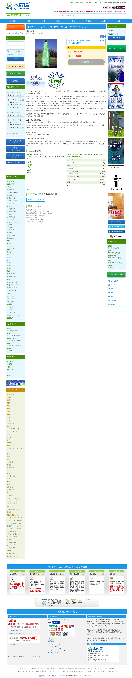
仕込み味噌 (10, 553)
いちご (9, 437)
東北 (8, 400)
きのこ (9, 479)
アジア (9, 372)
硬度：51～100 (11, 276)
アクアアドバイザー (116, 222)
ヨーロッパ (38, 210)
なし (8, 451)
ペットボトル (11, 307)
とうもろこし (11, 476)
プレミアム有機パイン (14, 534)
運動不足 (10, 195)
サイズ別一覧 (30, 219)
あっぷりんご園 (12, 537)
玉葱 (8, 470)
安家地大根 (10, 490)
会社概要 (116, 2)
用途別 (118, 21)
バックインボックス (13, 315)
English (123, 2)
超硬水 (12, 349)
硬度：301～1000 (12, 285)
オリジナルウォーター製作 (104, 2)
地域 (8, 241)
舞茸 (8, 484)
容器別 (9, 304)
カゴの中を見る (16, 33)
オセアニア (10, 370)
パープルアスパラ (12, 504)
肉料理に (10, 214)
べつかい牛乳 (11, 548)
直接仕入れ (10, 238)
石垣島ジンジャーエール (14, 528)
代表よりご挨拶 (113, 281)
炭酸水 (58, 21)
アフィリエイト (112, 671)
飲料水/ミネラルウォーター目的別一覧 (82, 671)
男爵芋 (9, 465)
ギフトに (10, 227)
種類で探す (29, 217)
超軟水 (12, 329)
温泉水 (9, 265)
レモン (9, 445)
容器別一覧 (29, 221)
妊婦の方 (10, 206)
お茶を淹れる (11, 217)
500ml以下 (10, 293)
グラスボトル (39, 221)
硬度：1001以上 (12, 287)
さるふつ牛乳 (11, 545)
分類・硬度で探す (31, 212)
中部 (8, 406)
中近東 (9, 364)
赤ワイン (42, 215)
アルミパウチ (11, 312)
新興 (8, 456)
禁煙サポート (11, 198)
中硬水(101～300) (44, 212)
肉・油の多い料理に (46, 214)
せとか (9, 442)
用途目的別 (10, 184)
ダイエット (10, 187)
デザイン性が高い (12, 230)
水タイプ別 (10, 249)
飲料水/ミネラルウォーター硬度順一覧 (29, 671)
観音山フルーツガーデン (14, 526)
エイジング (10, 190)
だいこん (10, 487)
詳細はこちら (13, 644)
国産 (73, 21)
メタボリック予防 (12, 200)
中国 (8, 411)
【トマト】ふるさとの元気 (15, 520)
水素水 (9, 268)
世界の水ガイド (113, 300)
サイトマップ (101, 671)
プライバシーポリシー (99, 668)
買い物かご (41, 668)
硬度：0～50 (11, 274)
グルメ (37, 214)
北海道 (9, 397)
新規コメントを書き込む (36, 200)
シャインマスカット (13, 429)
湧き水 (9, 257)
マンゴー (10, 420)
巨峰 (8, 434)
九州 (8, 417)
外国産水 (10, 243)
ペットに (10, 232)
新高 (8, 454)
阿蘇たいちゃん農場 (13, 509)
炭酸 (8, 254)
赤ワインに (10, 220)
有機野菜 (10, 462)
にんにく (10, 492)
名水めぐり (111, 293)
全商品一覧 (10, 181)
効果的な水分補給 (12, 192)
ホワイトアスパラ (12, 501)
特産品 (9, 550)
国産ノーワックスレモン (14, 448)
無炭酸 (9, 252)
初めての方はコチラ (77, 2)
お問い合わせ (24, 668)
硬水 (43, 21)
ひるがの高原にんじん (14, 523)
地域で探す (29, 210)
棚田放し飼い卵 (12, 556)
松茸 (8, 481)
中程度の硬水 (14, 339)
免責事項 (111, 668)
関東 (8, 403)
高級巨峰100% (11, 531)
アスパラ (10, 495)
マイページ (16, 27)
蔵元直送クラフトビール (16, 156)
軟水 (28, 21)
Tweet (28, 189)
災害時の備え (11, 235)
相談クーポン (112, 285)
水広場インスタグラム (16, 162)
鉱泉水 (9, 263)
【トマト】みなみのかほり (15, 518)
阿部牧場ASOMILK (12, 542)
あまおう (10, 440)
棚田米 (9, 512)
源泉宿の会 (111, 304)
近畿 (8, 409)
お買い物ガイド (89, 2)
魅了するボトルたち (16, 149)
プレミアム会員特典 (15, 66)
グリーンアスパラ (12, 498)
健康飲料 (10, 318)
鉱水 (8, 260)
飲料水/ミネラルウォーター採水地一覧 (55, 671)
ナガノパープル (12, 431)
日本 (8, 375)
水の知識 (110, 289)
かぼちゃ (10, 473)
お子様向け (10, 203)
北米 (8, 367)
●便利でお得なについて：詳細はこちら (24, 656)
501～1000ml (40, 219)
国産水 (9, 246)
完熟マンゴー (11, 423)
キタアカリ (10, 468)
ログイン (16, 59)
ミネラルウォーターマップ (15, 142)
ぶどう (9, 426)
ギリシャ (45, 210)
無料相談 (61, 668)
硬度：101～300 (12, 282)
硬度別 (103, 21)
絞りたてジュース (13, 515)
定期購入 (13, 21)
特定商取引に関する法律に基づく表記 (78, 668)
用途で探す (29, 214)
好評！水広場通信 (116, 275)
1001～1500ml (11, 298)
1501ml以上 (10, 301)
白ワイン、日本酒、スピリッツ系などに (15, 223)
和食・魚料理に (12, 211)
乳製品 (9, 539)
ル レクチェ (10, 459)
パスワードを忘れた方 (15, 54)
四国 (8, 414)
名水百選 (110, 297)
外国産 (88, 21)
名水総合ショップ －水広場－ (48, 676)
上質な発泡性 (11, 209)
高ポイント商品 (16, 74)
